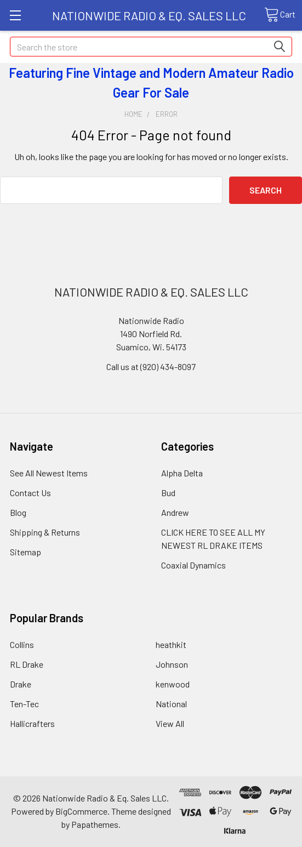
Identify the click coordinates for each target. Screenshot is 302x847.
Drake (20, 684)
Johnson (172, 664)
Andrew (175, 512)
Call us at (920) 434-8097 (151, 366)
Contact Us (30, 492)
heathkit (171, 644)
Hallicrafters (32, 723)
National (171, 703)
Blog (18, 512)
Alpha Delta (182, 473)
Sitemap (25, 552)
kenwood (173, 684)
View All (170, 723)
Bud (168, 492)
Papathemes (94, 824)
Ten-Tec (24, 703)
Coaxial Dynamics (193, 565)
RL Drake (26, 664)
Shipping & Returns (45, 532)
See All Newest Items (49, 473)
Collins (22, 644)
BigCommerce (81, 811)
